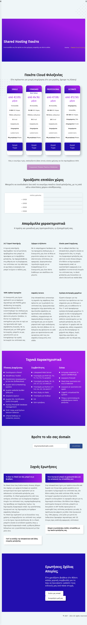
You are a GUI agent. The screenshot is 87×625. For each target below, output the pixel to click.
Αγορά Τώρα (14, 146)
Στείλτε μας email (54, 593)
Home (67, 47)
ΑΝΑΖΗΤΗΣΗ (76, 446)
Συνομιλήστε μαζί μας (55, 598)
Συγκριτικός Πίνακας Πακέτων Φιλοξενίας (43, 167)
